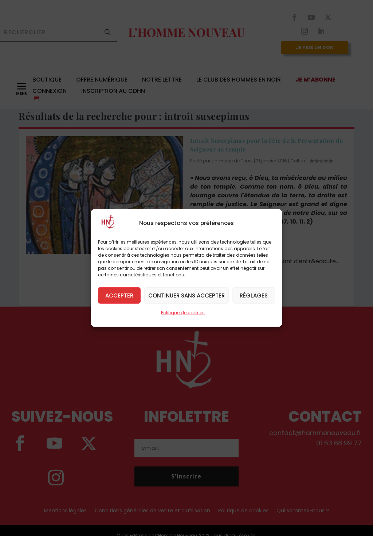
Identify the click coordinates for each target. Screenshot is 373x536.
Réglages (254, 295)
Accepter (119, 295)
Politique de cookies (183, 313)
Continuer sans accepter (186, 295)
